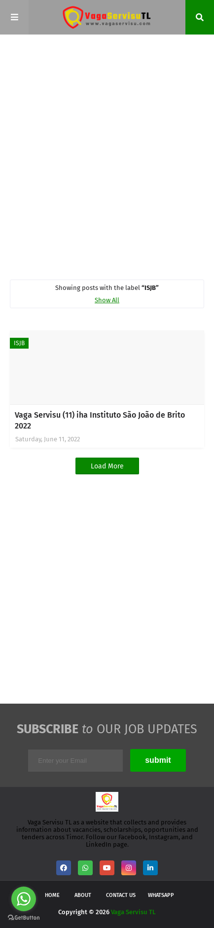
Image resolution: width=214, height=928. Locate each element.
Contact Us (121, 895)
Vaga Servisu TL (133, 912)
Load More (107, 466)
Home (52, 895)
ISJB (19, 343)
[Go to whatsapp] (23, 899)
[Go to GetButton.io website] (23, 918)
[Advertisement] (107, 156)
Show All (107, 300)
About (82, 895)
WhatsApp (161, 895)
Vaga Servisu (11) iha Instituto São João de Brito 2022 (100, 420)
